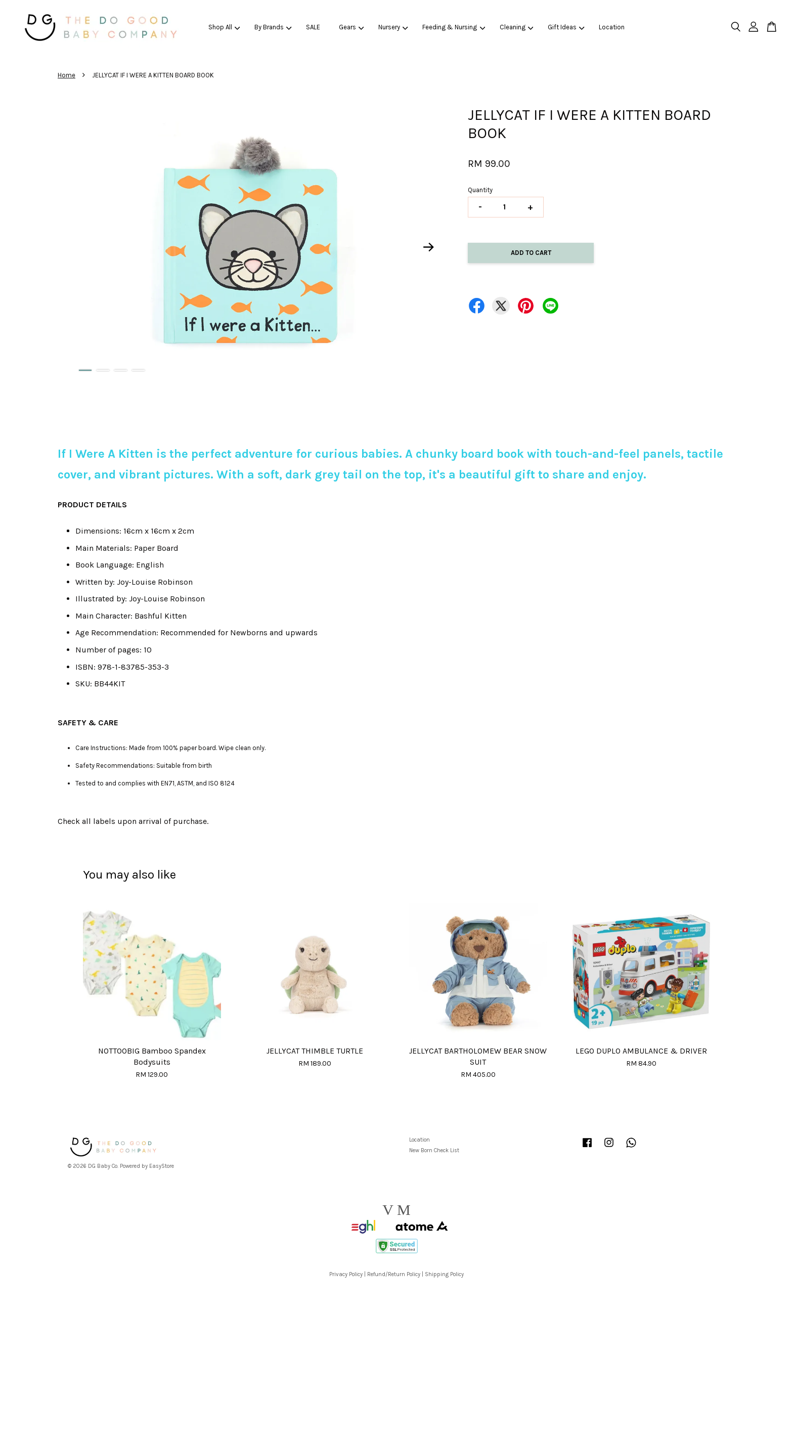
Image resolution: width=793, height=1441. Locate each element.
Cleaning (517, 27)
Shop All (224, 27)
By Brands (273, 27)
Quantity (480, 190)
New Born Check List (434, 1150)
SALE (313, 27)
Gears (351, 27)
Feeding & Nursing (453, 27)
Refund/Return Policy (393, 1274)
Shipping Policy (444, 1274)
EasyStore (161, 1166)
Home (66, 75)
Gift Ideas (566, 27)
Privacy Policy (346, 1274)
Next (429, 247)
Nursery (393, 27)
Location (612, 27)
